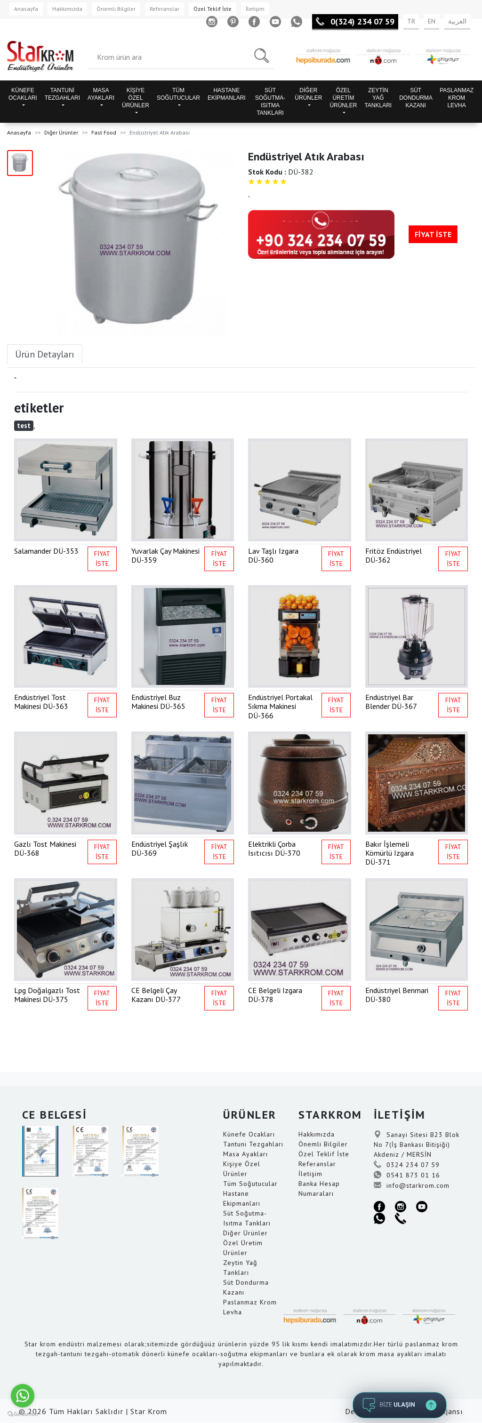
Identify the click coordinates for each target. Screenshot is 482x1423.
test (24, 425)
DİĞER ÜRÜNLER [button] (308, 94)
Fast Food (103, 132)
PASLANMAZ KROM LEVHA (457, 98)
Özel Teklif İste (212, 8)
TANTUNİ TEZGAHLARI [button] (62, 94)
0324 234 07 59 (407, 1165)
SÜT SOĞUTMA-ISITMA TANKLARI (270, 101)
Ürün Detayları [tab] (44, 354)
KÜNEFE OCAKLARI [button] (22, 94)
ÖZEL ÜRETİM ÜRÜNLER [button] (343, 98)
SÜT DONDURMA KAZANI (416, 98)
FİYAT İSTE (433, 234)
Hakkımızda (67, 8)
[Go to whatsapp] (22, 1395)
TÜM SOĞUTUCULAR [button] (178, 94)
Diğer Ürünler (61, 132)
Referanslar (164, 8)
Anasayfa (26, 8)
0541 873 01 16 (407, 1175)
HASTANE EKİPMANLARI (227, 94)
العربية (457, 21)
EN (431, 21)
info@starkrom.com (412, 1185)
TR (411, 21)
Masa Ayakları (245, 1154)
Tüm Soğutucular (250, 1183)
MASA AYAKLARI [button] (101, 94)
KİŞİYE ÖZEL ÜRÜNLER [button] (135, 98)
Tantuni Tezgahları (253, 1144)
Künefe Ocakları (249, 1134)
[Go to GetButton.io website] (23, 1413)
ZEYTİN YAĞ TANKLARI (378, 98)
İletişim (255, 8)
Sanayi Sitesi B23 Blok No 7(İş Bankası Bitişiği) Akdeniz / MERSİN (416, 1144)
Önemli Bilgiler (116, 8)
